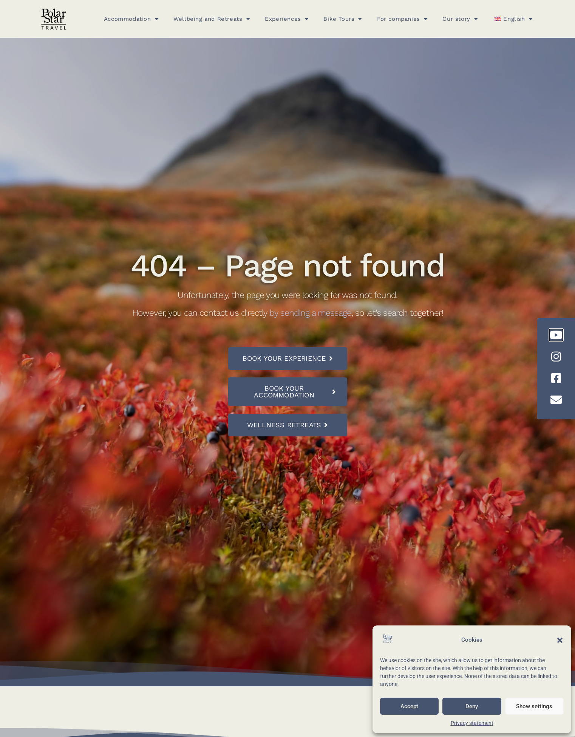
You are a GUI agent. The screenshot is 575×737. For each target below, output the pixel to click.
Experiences (286, 19)
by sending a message (310, 313)
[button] (560, 640)
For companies (402, 19)
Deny (471, 706)
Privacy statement (472, 723)
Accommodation (131, 19)
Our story (460, 19)
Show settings (534, 706)
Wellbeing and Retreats (211, 19)
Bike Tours (342, 19)
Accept (409, 706)
